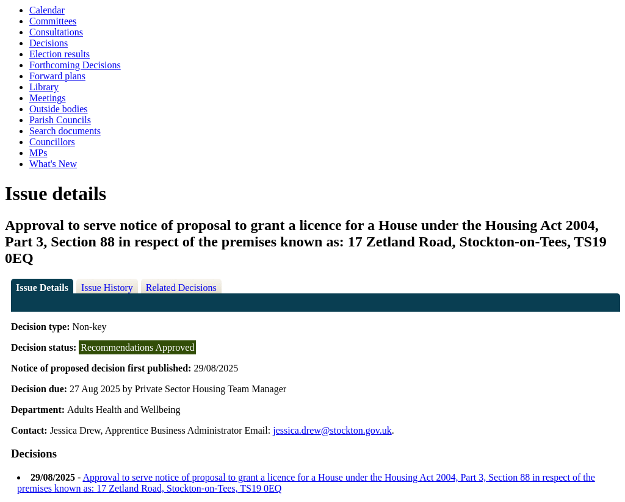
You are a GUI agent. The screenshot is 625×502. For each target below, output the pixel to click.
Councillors (52, 142)
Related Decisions (181, 287)
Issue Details (42, 287)
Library (44, 87)
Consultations (56, 32)
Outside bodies (58, 109)
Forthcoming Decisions (75, 65)
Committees (52, 21)
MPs (38, 153)
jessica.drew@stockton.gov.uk (332, 430)
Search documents (65, 131)
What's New (53, 164)
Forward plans (57, 76)
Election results (59, 54)
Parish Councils (60, 120)
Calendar (47, 10)
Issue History (107, 287)
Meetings (47, 98)
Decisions (48, 43)
